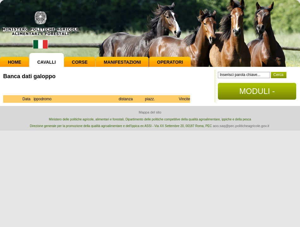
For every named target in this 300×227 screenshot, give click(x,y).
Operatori (170, 62)
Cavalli (46, 62)
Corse (80, 62)
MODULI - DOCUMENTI (257, 93)
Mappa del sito (150, 112)
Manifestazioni (122, 62)
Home (14, 62)
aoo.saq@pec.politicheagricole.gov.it (241, 126)
